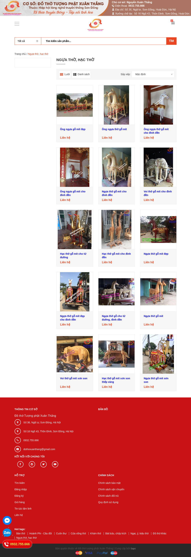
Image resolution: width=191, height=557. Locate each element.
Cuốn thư (61, 533)
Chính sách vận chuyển (111, 489)
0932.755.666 (31, 440)
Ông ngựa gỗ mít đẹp (73, 129)
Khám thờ (95, 533)
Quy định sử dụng (108, 502)
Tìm (171, 40)
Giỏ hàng (20, 502)
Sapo (133, 548)
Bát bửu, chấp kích (115, 533)
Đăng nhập (21, 489)
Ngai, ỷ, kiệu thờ (139, 533)
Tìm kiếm (20, 483)
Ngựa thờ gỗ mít (153, 316)
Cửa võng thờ (78, 533)
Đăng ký (19, 495)
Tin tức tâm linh (23, 508)
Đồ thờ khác (159, 533)
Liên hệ (19, 515)
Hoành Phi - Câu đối (40, 533)
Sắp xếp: (126, 74)
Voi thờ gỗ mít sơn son (73, 378)
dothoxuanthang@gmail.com (39, 449)
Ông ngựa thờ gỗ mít (114, 129)
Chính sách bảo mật (109, 483)
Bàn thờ (20, 533)
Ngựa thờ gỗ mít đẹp (156, 253)
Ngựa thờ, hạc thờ (26, 537)
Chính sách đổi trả (108, 495)
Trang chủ (20, 53)
